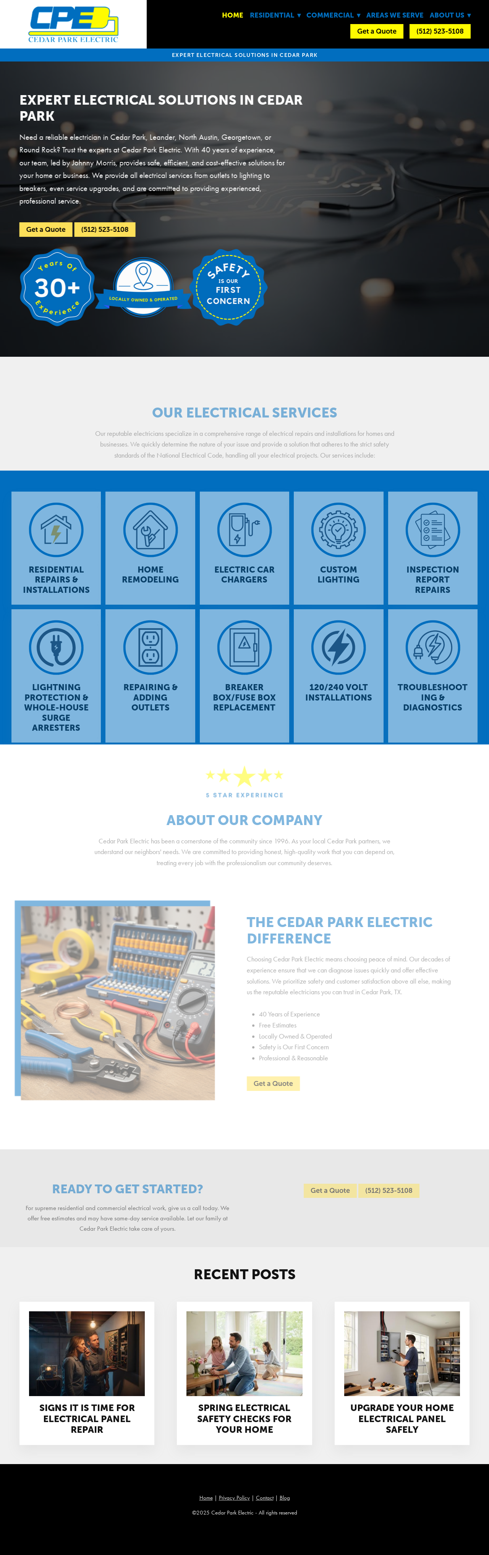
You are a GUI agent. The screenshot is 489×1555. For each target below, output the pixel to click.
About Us (450, 15)
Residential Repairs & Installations (56, 586)
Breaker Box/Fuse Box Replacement (244, 703)
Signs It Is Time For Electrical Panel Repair (87, 1419)
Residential (275, 15)
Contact (265, 1497)
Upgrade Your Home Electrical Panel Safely (402, 1419)
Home (232, 15)
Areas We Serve (395, 15)
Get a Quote (377, 31)
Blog (285, 1497)
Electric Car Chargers (244, 581)
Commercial (333, 15)
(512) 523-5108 (440, 31)
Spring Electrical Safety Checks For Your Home (244, 1419)
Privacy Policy (234, 1497)
